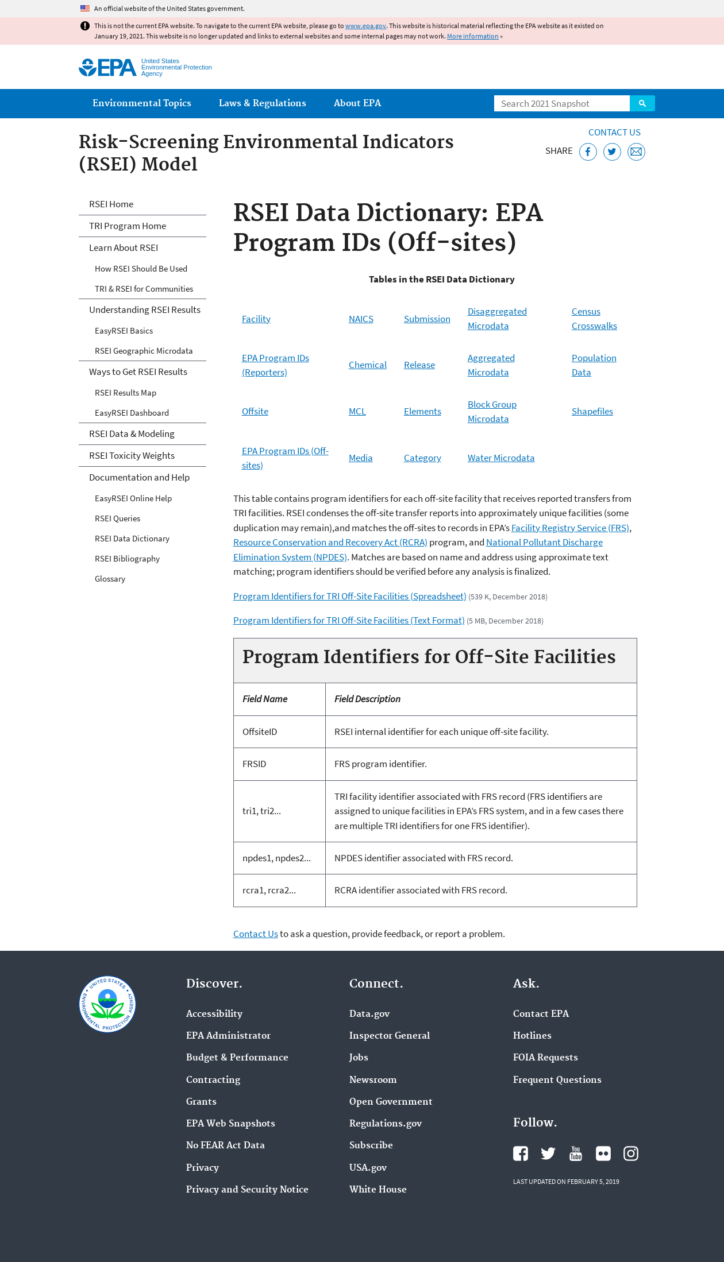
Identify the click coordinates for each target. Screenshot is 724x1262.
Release (419, 364)
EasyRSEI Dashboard (132, 412)
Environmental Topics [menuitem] (142, 103)
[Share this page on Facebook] (588, 152)
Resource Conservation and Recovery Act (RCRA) (330, 542)
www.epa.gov (365, 25)
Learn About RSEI (123, 247)
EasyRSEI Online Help (133, 498)
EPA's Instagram (630, 1153)
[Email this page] (636, 152)
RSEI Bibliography (127, 558)
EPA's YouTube (575, 1153)
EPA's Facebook (520, 1153)
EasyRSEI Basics (124, 330)
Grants (201, 1102)
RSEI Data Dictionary (132, 538)
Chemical (368, 364)
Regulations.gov (385, 1124)
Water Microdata (501, 457)
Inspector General (389, 1036)
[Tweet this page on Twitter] (612, 152)
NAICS (361, 318)
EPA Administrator (228, 1036)
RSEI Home (111, 204)
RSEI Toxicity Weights (132, 455)
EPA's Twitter (548, 1153)
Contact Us (614, 132)
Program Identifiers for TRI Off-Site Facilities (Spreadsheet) (350, 596)
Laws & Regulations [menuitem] (262, 103)
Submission (427, 318)
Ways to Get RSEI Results (138, 371)
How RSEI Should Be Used (141, 268)
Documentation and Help (139, 477)
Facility (256, 318)
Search (642, 103)
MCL (357, 411)
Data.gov (369, 1014)
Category (422, 457)
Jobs (358, 1058)
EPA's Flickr (603, 1153)
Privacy (202, 1168)
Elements (422, 411)
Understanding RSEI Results (145, 309)
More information (473, 36)
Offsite (255, 411)
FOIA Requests (545, 1058)
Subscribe (371, 1146)
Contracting (213, 1080)
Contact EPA (541, 1014)
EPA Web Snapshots (230, 1124)
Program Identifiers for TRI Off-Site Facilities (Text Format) (349, 620)
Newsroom (373, 1080)
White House (378, 1190)
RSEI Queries (117, 518)
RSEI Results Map (125, 392)
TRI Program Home (127, 225)
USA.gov (368, 1168)
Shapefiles (592, 411)
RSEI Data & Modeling (132, 433)
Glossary (110, 578)
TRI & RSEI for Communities (144, 288)
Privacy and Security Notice (247, 1190)
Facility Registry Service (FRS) (570, 527)
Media (361, 457)
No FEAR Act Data (225, 1146)
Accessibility (214, 1014)
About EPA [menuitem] (357, 103)
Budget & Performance (237, 1058)
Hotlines (532, 1036)
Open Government (391, 1102)
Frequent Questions (557, 1080)
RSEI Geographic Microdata (144, 350)
